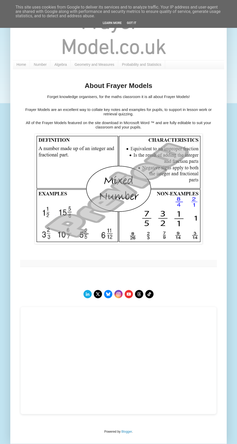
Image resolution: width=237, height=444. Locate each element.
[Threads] (139, 294)
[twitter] (98, 294)
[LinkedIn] (87, 294)
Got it (131, 23)
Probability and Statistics (142, 64)
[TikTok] (149, 294)
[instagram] (118, 294)
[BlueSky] (108, 294)
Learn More (112, 23)
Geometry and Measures (94, 64)
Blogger (126, 431)
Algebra (60, 64)
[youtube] (129, 294)
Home (21, 64)
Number (40, 64)
